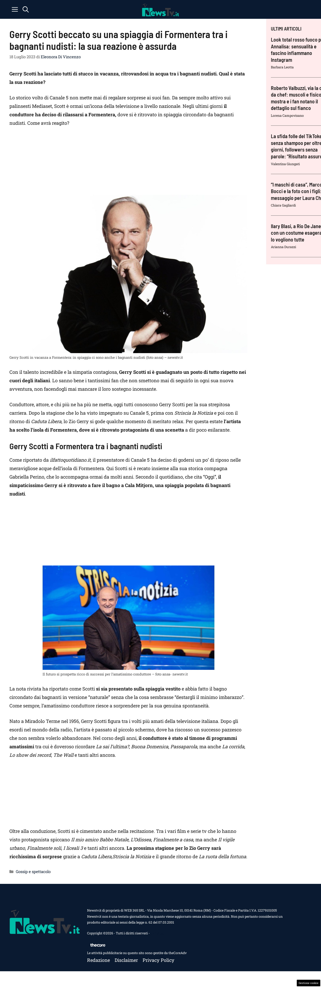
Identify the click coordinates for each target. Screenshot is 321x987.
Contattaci (158, 933)
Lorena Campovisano (287, 115)
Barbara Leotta (282, 67)
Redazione (98, 960)
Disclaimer (126, 960)
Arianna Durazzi (283, 247)
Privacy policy (158, 960)
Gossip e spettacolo (33, 871)
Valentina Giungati (285, 164)
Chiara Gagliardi (283, 205)
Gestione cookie (308, 983)
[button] (25, 9)
